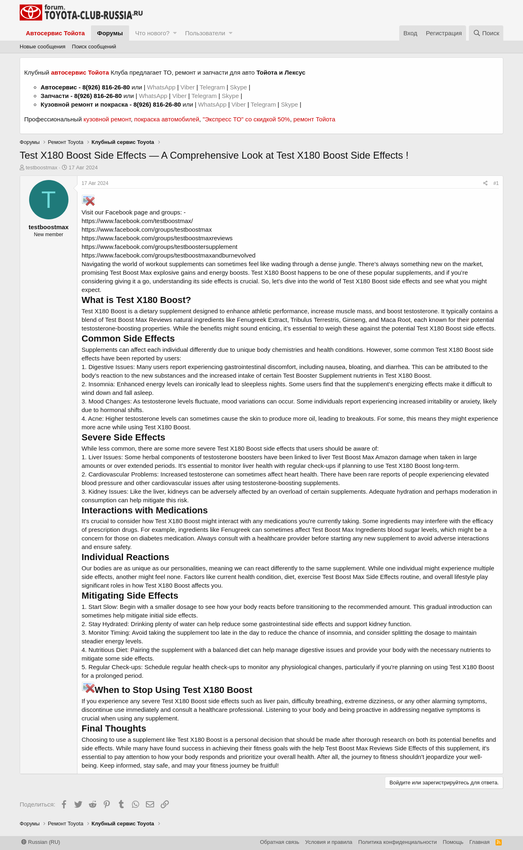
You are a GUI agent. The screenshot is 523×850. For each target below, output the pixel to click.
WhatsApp (162, 87)
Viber (187, 87)
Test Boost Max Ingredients (349, 529)
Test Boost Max (131, 272)
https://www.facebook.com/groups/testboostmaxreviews (157, 238)
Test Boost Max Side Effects (360, 576)
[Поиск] (486, 33)
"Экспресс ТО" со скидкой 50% (246, 119)
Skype (239, 87)
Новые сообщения (43, 46)
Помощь (453, 842)
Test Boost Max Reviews (138, 319)
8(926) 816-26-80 (106, 87)
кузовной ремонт (107, 119)
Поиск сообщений (94, 46)
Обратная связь (279, 842)
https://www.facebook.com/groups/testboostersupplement (159, 246)
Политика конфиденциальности (397, 842)
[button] (175, 33)
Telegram (213, 87)
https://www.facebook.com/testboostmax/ (137, 220)
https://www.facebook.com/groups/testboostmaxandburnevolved (168, 255)
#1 (496, 183)
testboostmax (41, 167)
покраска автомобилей (166, 119)
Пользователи (205, 33)
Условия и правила (328, 842)
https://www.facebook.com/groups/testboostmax (147, 229)
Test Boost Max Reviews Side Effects (376, 748)
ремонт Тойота (314, 119)
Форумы (110, 33)
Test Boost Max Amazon (365, 456)
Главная (479, 842)
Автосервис (59, 87)
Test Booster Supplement (317, 375)
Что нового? (152, 33)
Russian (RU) (40, 842)
